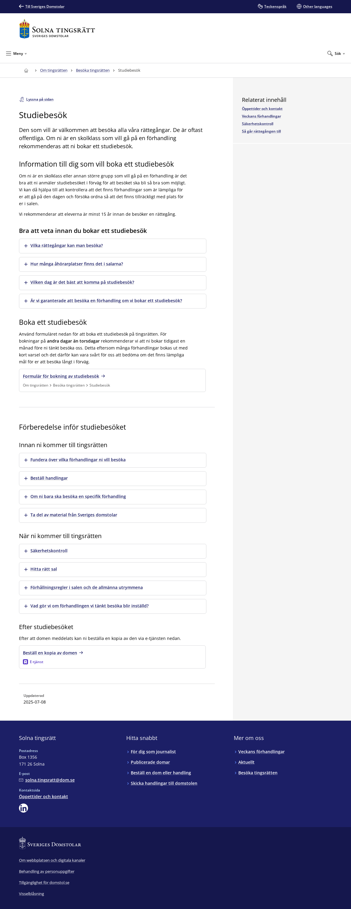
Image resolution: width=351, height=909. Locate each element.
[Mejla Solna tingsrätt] (47, 779)
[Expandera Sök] (336, 53)
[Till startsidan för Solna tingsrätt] (57, 29)
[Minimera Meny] (16, 53)
